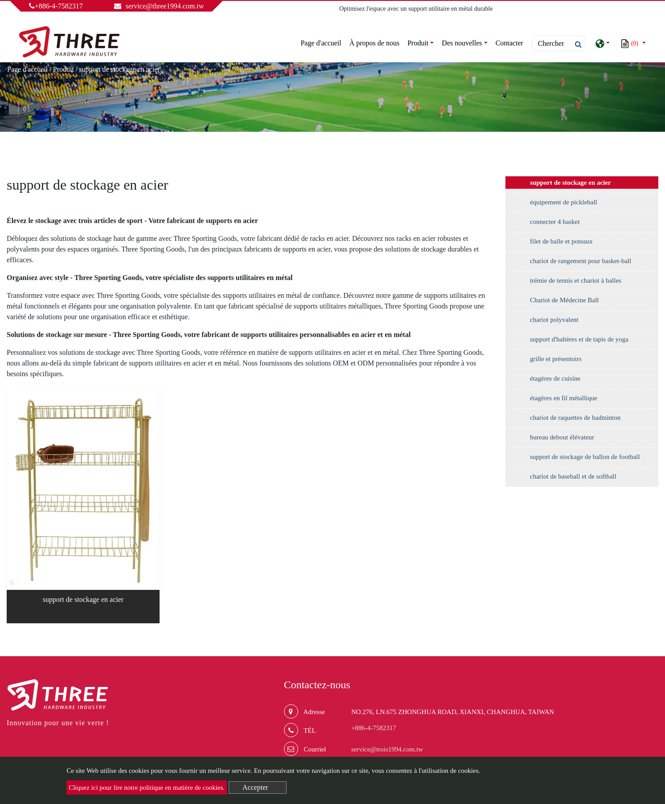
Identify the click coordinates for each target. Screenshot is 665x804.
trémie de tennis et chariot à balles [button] (575, 280)
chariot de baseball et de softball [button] (573, 476)
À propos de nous (374, 43)
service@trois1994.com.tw (387, 749)
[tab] (581, 184)
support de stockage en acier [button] (570, 182)
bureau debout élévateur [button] (562, 437)
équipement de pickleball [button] (563, 202)
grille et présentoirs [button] (556, 358)
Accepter (255, 787)
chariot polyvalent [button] (554, 319)
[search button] (575, 44)
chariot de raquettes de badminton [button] (575, 417)
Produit (63, 69)
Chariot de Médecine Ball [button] (564, 300)
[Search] (559, 43)
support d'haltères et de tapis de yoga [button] (579, 339)
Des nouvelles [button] (462, 43)
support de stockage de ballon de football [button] (585, 456)
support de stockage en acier (83, 599)
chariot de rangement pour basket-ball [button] (580, 260)
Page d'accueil (322, 42)
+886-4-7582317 (56, 6)
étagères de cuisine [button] (555, 378)
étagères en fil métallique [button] (563, 398)
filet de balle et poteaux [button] (561, 241)
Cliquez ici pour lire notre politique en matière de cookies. (147, 787)
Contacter (509, 43)
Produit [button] (417, 43)
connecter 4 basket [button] (555, 221)
